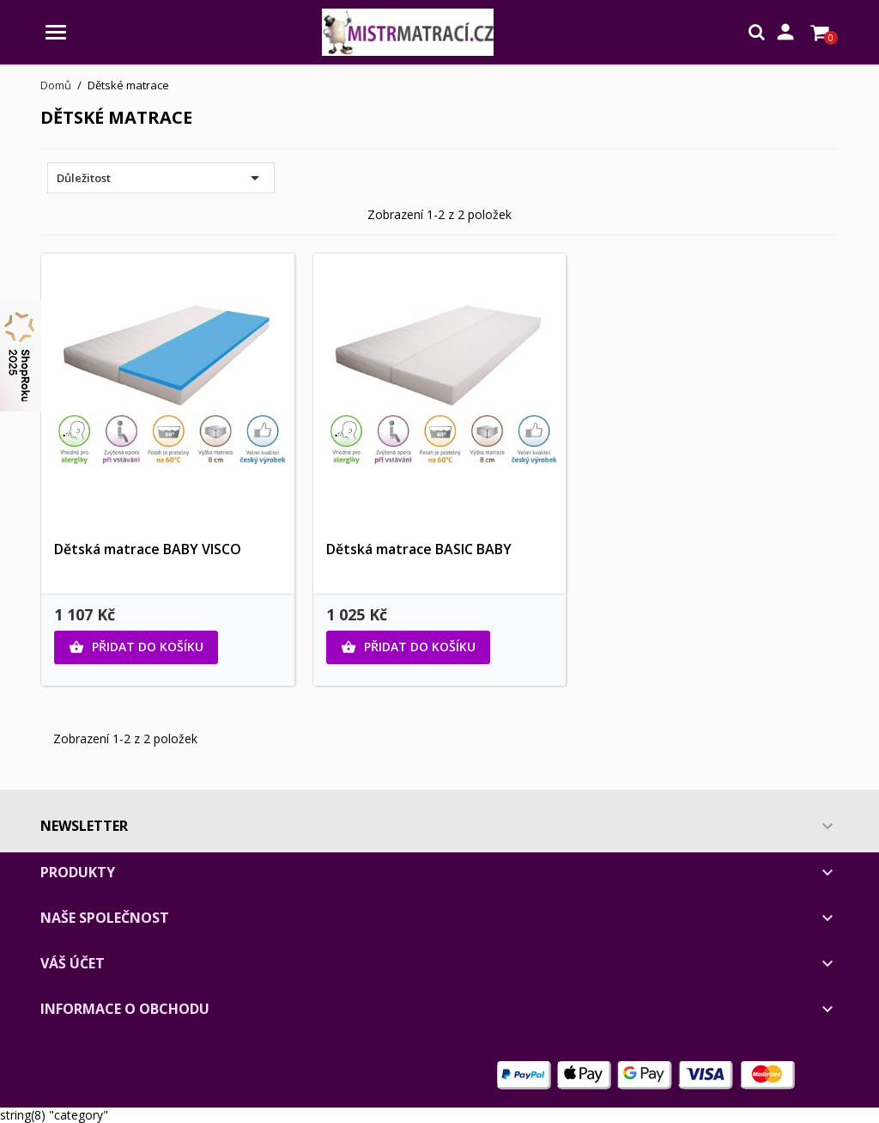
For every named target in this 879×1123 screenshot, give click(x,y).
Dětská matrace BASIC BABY (419, 549)
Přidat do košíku (136, 647)
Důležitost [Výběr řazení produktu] (161, 178)
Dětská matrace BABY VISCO (147, 549)
